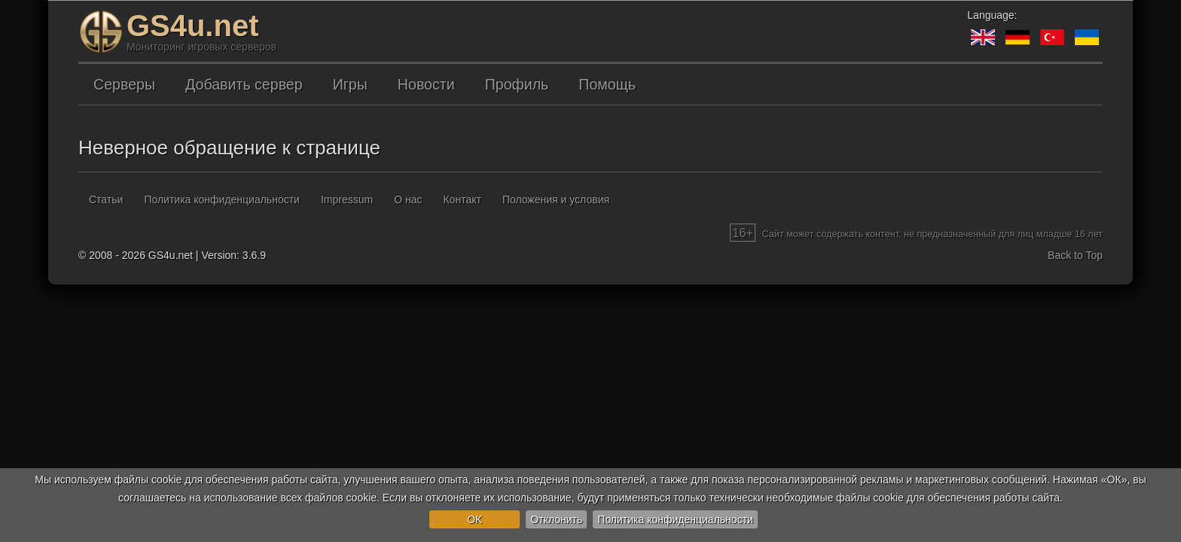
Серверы (124, 84)
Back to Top (1075, 255)
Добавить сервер (244, 84)
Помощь (607, 84)
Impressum (347, 199)
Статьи (106, 199)
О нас (408, 199)
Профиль (517, 84)
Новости (426, 84)
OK (474, 519)
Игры (350, 84)
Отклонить (556, 519)
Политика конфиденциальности (675, 519)
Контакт (462, 199)
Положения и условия (555, 199)
